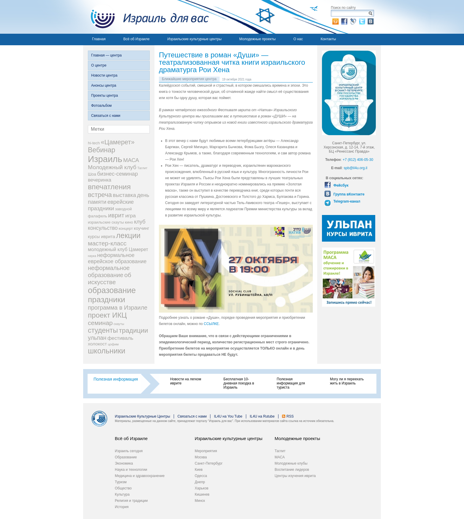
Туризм (121, 482)
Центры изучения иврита (295, 476)
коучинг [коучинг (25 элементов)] (141, 228)
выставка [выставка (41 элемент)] (124, 195)
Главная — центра (106, 55)
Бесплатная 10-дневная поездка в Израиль (238, 383)
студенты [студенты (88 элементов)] (103, 330)
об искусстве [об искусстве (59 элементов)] (109, 278)
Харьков (201, 488)
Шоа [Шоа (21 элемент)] (92, 174)
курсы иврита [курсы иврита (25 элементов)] (101, 236)
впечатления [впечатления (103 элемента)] (109, 187)
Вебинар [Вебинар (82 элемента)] (101, 150)
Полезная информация (116, 379)
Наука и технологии (131, 470)
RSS (290, 416)
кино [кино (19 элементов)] (129, 222)
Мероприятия (206, 451)
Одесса (201, 476)
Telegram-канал (346, 201)
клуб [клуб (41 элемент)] (140, 222)
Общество (123, 488)
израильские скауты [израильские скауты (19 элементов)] (106, 222)
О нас (298, 39)
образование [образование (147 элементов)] (112, 290)
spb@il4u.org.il (356, 168)
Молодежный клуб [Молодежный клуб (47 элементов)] (112, 167)
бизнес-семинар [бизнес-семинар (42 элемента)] (117, 174)
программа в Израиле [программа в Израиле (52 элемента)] (117, 307)
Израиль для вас (146, 17)
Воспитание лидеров (292, 470)
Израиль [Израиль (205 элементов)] (105, 159)
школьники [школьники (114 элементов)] (106, 351)
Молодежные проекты (257, 39)
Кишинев (202, 494)
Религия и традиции (131, 501)
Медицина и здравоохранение (140, 476)
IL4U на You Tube (228, 416)
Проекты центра (104, 95)
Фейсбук (340, 185)
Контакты (328, 39)
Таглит (280, 451)
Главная (99, 39)
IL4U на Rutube (262, 416)
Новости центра (104, 75)
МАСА (280, 457)
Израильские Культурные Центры (142, 416)
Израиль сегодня (129, 451)
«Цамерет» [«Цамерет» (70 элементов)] (118, 142)
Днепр (200, 482)
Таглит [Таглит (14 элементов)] (142, 168)
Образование (126, 457)
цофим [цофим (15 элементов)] (113, 344)
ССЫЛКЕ (211, 324)
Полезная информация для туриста (291, 383)
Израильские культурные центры (194, 39)
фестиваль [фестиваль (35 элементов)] (120, 338)
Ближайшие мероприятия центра (189, 79)
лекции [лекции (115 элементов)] (128, 235)
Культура (122, 494)
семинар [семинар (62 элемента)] (100, 322)
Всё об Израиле (136, 39)
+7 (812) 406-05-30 (358, 160)
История (122, 507)
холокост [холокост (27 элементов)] (97, 343)
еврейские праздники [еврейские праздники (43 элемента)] (111, 205)
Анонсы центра (103, 85)
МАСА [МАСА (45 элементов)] (131, 160)
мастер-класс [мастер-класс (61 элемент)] (107, 243)
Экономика (124, 463)
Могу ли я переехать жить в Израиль (347, 381)
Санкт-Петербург (209, 463)
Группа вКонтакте (348, 194)
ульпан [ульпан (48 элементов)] (97, 337)
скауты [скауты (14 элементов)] (119, 324)
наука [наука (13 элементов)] (92, 256)
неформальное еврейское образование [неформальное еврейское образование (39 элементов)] (117, 258)
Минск (200, 501)
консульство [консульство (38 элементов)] (103, 228)
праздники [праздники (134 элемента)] (106, 299)
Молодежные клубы (291, 463)
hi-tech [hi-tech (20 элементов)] (94, 143)
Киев (199, 470)
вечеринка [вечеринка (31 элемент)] (99, 179)
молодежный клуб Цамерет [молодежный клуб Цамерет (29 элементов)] (118, 249)
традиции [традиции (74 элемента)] (133, 330)
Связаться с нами (105, 116)
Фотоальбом (101, 106)
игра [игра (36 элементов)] (130, 216)
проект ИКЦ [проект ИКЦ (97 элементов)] (107, 315)
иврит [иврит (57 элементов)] (116, 215)
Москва (201, 457)
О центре (99, 65)
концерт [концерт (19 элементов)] (126, 228)
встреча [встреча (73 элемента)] (100, 194)
